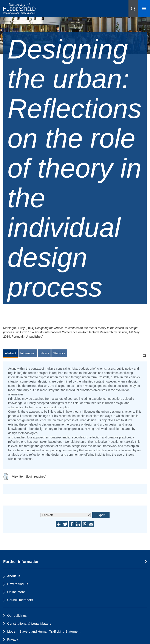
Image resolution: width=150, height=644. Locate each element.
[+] (144, 355)
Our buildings (17, 615)
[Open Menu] (144, 8)
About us (13, 576)
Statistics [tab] (59, 353)
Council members (20, 600)
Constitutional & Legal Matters (29, 623)
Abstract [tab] (10, 353)
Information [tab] (27, 353)
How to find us (17, 584)
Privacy (12, 639)
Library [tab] (44, 353)
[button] (133, 8)
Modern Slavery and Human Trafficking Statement (43, 631)
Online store (16, 592)
